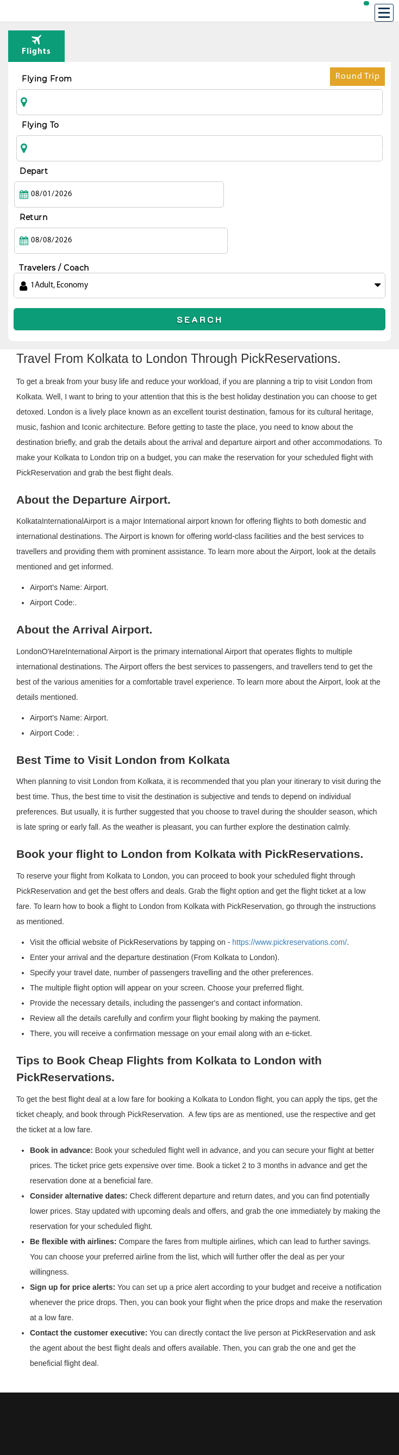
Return (219, 171)
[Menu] (384, 13)
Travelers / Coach (54, 222)
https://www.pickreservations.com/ (289, 896)
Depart (34, 171)
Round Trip (357, 79)
